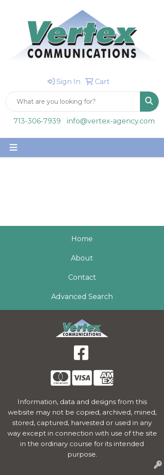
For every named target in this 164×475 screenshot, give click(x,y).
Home (82, 239)
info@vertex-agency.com (111, 121)
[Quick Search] (72, 101)
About (82, 258)
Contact (82, 277)
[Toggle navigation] (13, 147)
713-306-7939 (37, 121)
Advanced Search (82, 296)
